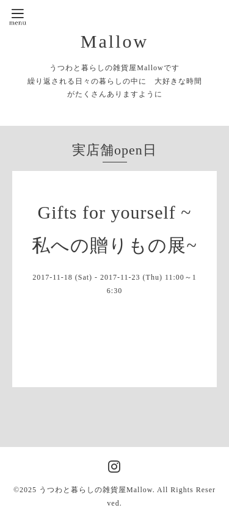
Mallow (114, 41)
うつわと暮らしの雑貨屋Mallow (96, 489)
